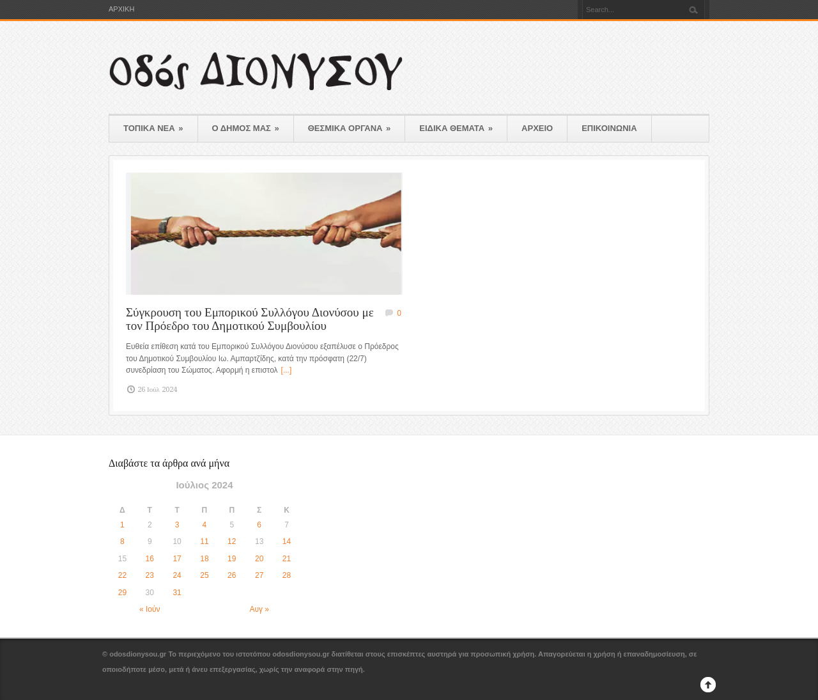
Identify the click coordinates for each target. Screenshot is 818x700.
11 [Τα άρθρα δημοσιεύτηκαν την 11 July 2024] (204, 541)
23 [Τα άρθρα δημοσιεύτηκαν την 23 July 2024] (150, 575)
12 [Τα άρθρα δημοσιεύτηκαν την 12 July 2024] (232, 541)
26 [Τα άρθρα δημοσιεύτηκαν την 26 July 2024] (232, 575)
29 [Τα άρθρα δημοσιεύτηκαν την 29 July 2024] (122, 592)
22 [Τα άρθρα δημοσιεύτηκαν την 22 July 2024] (122, 575)
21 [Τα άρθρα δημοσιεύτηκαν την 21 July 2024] (286, 558)
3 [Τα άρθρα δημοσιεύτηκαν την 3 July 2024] (177, 524)
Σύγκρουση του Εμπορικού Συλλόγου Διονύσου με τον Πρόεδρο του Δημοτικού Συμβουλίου (250, 319)
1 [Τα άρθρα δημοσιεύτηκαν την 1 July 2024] (122, 524)
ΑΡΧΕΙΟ (537, 128)
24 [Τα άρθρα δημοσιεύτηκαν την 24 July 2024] (177, 575)
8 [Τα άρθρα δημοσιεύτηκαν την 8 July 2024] (122, 541)
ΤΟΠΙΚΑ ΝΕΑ (153, 128)
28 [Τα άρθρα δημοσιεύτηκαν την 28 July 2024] (286, 575)
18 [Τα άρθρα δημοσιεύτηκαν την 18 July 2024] (204, 558)
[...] (286, 370)
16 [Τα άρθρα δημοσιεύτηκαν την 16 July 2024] (150, 558)
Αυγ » (259, 609)
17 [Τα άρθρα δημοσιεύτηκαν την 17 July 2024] (177, 558)
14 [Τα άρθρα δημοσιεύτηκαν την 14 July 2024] (286, 541)
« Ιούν (149, 609)
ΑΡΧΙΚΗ (121, 9)
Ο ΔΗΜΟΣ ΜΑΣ (245, 128)
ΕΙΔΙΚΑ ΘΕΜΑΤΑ (456, 128)
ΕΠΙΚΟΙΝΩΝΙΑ (609, 128)
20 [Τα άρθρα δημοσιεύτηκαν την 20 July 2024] (259, 558)
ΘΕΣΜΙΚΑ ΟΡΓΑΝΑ (349, 128)
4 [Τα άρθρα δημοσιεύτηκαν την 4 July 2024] (205, 524)
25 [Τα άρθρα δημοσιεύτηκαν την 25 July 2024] (204, 575)
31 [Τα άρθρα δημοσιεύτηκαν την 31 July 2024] (177, 592)
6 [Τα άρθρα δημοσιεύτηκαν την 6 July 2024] (259, 524)
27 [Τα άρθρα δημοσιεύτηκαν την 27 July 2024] (259, 575)
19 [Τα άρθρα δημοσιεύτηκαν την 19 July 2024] (232, 558)
